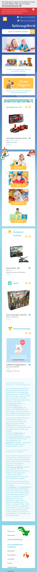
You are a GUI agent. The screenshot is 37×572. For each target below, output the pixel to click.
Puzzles (9, 563)
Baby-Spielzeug (18, 203)
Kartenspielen (24, 487)
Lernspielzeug (18, 221)
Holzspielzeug (12, 567)
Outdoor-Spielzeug (17, 467)
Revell (11, 270)
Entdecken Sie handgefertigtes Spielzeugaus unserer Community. (19, 70)
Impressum (11, 535)
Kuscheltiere (18, 168)
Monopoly (9, 442)
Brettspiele (11, 551)
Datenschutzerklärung (14, 539)
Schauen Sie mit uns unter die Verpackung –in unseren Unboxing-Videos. (18, 91)
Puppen (15, 405)
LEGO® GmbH (13, 140)
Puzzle (18, 185)
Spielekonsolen (18, 433)
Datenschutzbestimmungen (10, 6)
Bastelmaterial (13, 404)
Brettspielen (12, 487)
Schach (18, 442)
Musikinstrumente (16, 437)
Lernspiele (10, 559)
